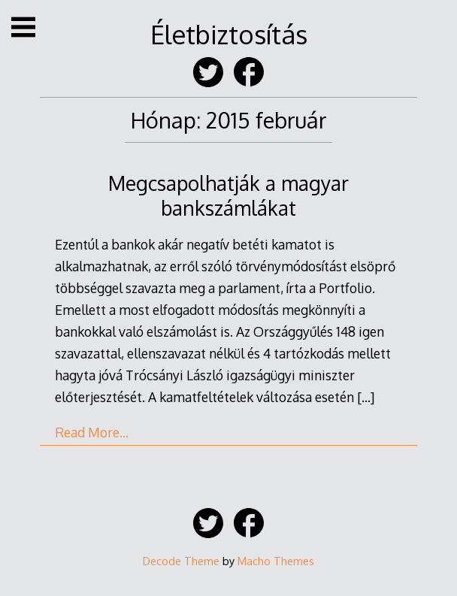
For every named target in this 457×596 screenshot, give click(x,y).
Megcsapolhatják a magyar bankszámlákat (228, 195)
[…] (365, 397)
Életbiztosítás (228, 34)
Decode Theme (181, 560)
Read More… (92, 432)
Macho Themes (276, 560)
